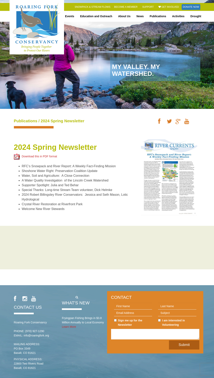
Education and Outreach (96, 16)
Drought (195, 16)
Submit (184, 345)
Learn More (69, 326)
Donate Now (191, 7)
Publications (158, 16)
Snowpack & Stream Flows (92, 7)
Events (69, 16)
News (140, 16)
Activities (178, 16)
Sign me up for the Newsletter (128, 322)
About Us (124, 16)
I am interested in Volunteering (171, 322)
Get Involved (168, 7)
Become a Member (125, 7)
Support (148, 7)
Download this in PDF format (35, 156)
